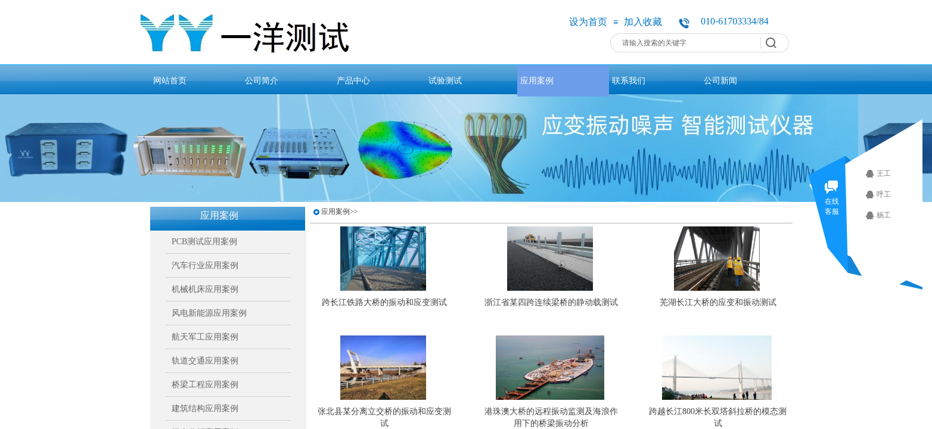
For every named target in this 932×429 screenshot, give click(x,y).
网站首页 (170, 80)
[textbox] (687, 43)
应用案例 (537, 80)
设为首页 (588, 22)
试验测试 (445, 80)
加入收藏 (643, 22)
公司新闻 (720, 80)
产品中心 (353, 80)
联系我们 (628, 80)
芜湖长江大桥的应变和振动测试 (718, 302)
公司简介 (261, 80)
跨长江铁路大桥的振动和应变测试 (384, 302)
